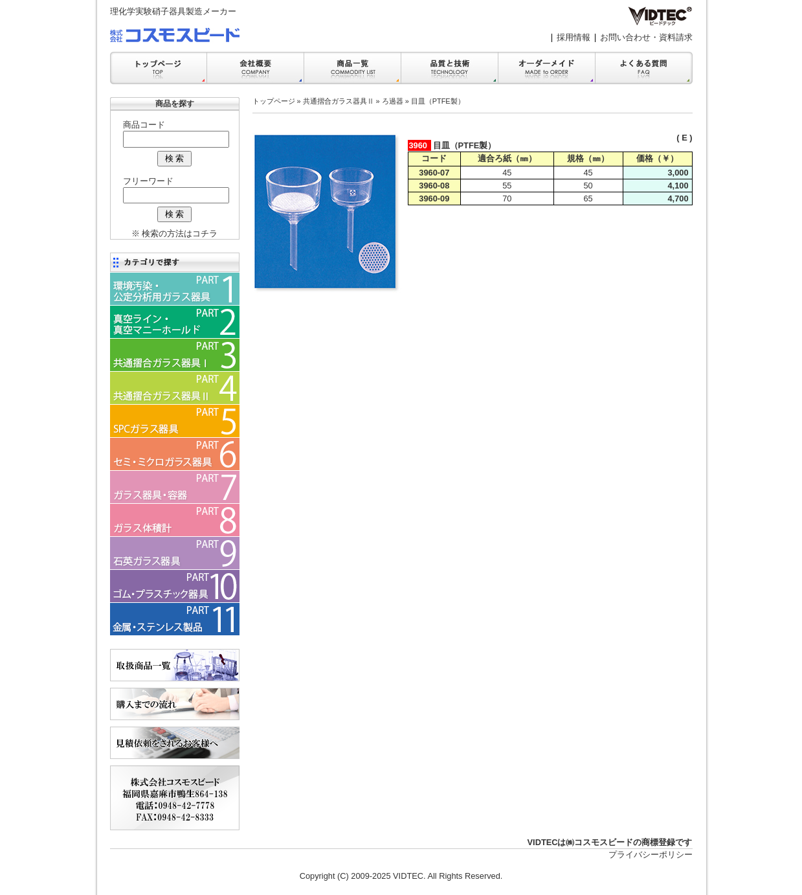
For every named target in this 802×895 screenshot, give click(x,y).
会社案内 (255, 68)
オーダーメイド (547, 68)
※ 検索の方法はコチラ (174, 233)
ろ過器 (392, 101)
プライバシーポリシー (650, 854)
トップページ (273, 101)
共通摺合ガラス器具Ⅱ (338, 101)
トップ (158, 68)
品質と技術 (449, 68)
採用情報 (573, 37)
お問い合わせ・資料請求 (646, 37)
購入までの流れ (174, 704)
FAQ (644, 68)
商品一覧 (352, 68)
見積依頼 (174, 743)
